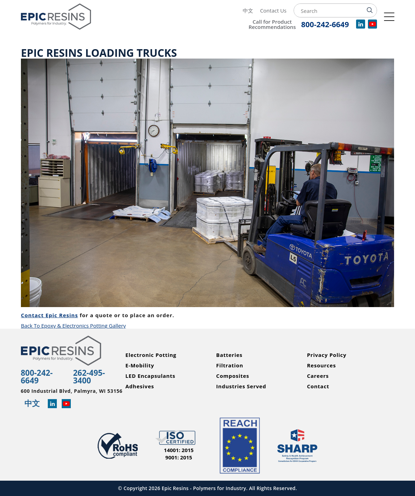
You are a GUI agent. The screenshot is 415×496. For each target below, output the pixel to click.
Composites (232, 376)
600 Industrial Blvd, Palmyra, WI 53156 (72, 391)
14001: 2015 (179, 450)
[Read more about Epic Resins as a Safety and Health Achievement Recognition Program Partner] (297, 445)
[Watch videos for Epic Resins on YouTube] (372, 26)
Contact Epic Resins (49, 315)
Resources (321, 365)
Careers (318, 376)
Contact (318, 386)
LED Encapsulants (150, 376)
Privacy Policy (326, 355)
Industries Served (241, 386)
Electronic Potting (151, 355)
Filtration (229, 365)
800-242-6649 (37, 376)
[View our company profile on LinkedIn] (360, 26)
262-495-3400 (89, 376)
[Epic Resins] (64, 16)
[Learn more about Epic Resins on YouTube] (66, 404)
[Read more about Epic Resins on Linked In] (52, 404)
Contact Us (273, 10)
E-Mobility (140, 365)
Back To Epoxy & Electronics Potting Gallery (73, 325)
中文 (248, 10)
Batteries (229, 355)
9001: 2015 (178, 457)
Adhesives (140, 386)
